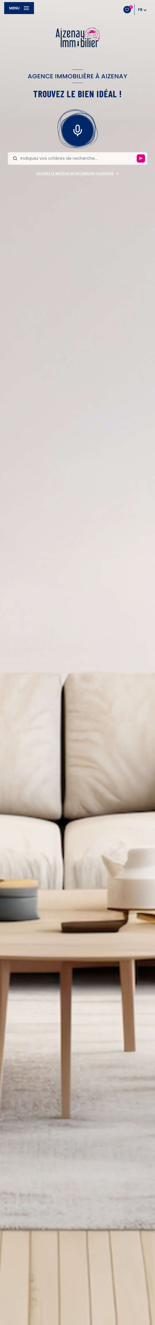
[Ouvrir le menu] (19, 8)
